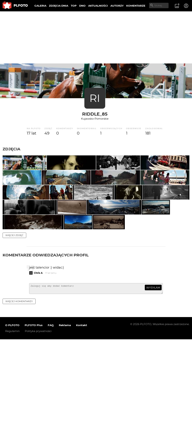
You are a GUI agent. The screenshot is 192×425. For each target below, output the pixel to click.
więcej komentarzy (19, 387)
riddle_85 (94, 114)
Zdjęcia (11, 149)
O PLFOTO (12, 411)
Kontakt (81, 411)
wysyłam (153, 372)
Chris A (38, 357)
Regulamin (12, 417)
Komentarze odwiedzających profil (46, 339)
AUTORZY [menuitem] (117, 5)
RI (94, 98)
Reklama (65, 411)
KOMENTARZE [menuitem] (135, 5)
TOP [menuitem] (74, 5)
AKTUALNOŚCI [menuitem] (98, 5)
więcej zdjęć (14, 319)
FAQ (51, 411)
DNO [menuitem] (82, 5)
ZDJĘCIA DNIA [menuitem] (58, 5)
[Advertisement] (96, 37)
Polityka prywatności (38, 417)
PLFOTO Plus (34, 411)
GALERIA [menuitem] (40, 5)
